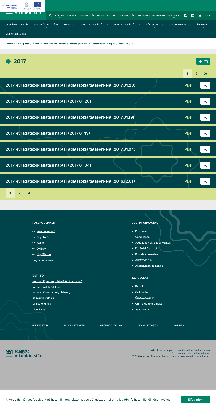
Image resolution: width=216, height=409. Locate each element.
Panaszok (141, 231)
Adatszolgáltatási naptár (103, 43)
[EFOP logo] (23, 6)
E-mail (139, 286)
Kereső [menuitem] (50, 15)
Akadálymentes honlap (149, 265)
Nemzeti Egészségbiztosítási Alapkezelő (57, 281)
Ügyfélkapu (44, 254)
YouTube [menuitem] (199, 15)
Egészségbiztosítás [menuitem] (46, 24)
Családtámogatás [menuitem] (17, 24)
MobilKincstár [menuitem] (106, 15)
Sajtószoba (142, 309)
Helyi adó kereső (42, 260)
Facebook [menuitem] (185, 15)
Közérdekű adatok (146, 248)
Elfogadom (196, 399)
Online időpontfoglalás (149, 303)
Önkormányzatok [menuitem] (180, 24)
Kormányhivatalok (43, 297)
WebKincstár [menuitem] (87, 15)
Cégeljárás (43, 237)
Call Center (142, 292)
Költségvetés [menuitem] (154, 24)
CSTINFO (38, 275)
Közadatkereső (46, 231)
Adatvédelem (143, 259)
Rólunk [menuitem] (59, 15)
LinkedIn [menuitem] (192, 15)
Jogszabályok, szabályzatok (153, 242)
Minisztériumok (41, 303)
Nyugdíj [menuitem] (69, 24)
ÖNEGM (41, 248)
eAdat (40, 242)
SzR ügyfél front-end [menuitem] (151, 15)
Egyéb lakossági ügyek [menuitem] (94, 24)
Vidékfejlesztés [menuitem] (16, 34)
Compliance (142, 236)
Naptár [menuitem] (71, 15)
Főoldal (9, 43)
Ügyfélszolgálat (144, 297)
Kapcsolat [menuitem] (174, 15)
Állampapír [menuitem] (203, 24)
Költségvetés (22, 43)
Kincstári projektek (146, 254)
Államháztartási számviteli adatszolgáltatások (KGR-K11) (60, 43)
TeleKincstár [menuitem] (126, 15)
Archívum (123, 43)
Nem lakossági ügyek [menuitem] (127, 24)
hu (206, 15)
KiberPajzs (38, 309)
